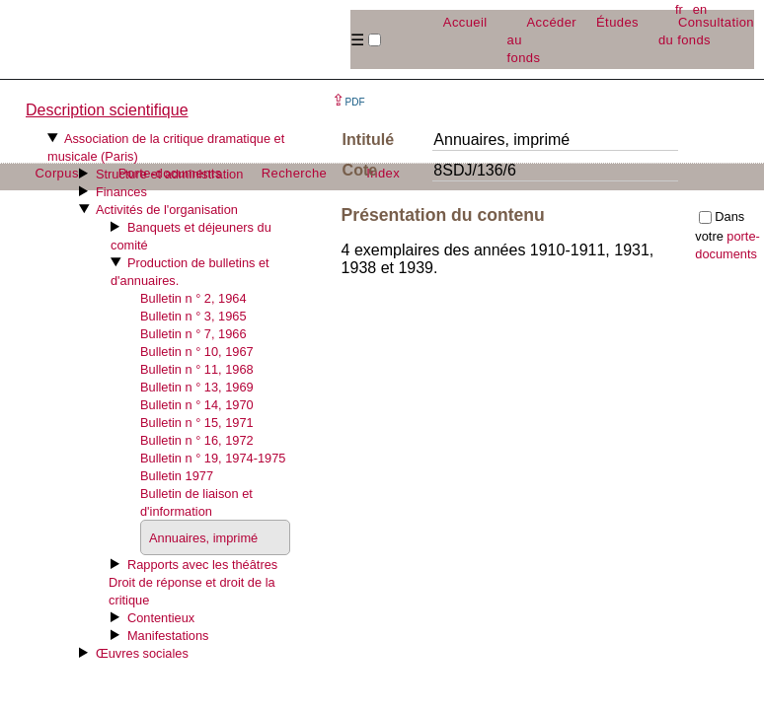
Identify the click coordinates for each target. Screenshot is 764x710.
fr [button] (679, 9)
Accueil (465, 22)
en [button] (700, 9)
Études (617, 22)
